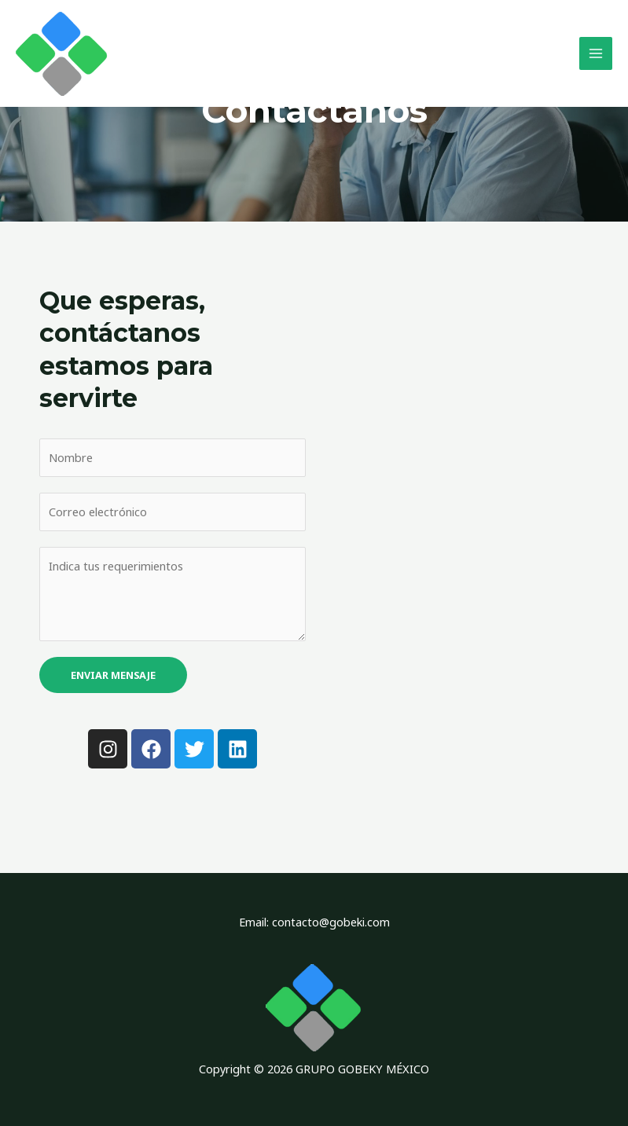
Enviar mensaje (113, 674)
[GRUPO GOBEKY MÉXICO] (63, 54)
